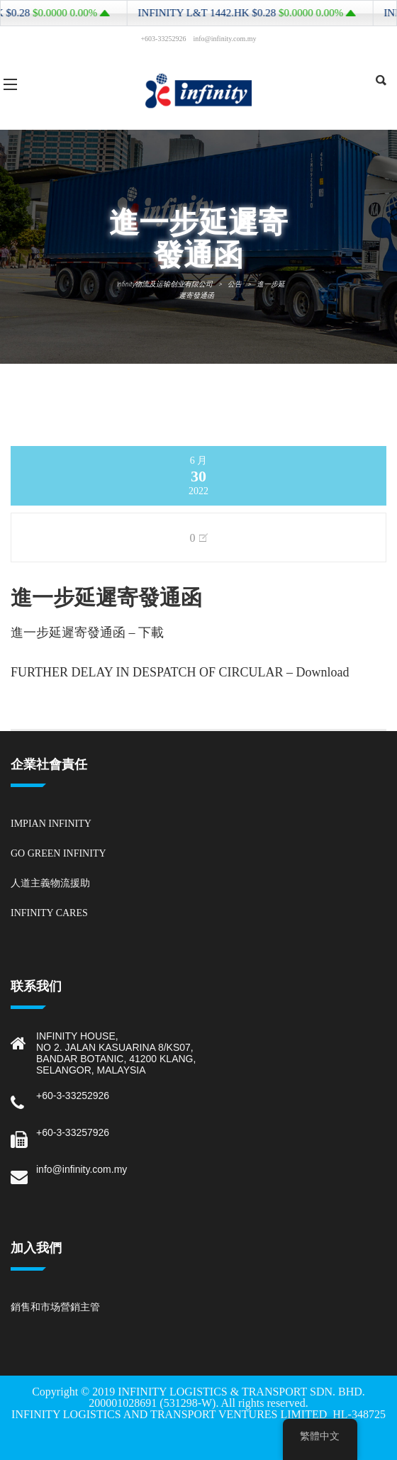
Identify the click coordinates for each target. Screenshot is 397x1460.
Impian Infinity (51, 823)
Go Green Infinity (58, 853)
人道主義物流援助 (50, 883)
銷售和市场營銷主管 (55, 1307)
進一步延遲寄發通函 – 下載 (87, 632)
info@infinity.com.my (81, 1169)
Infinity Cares (49, 913)
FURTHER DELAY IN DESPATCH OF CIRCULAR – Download (180, 672)
